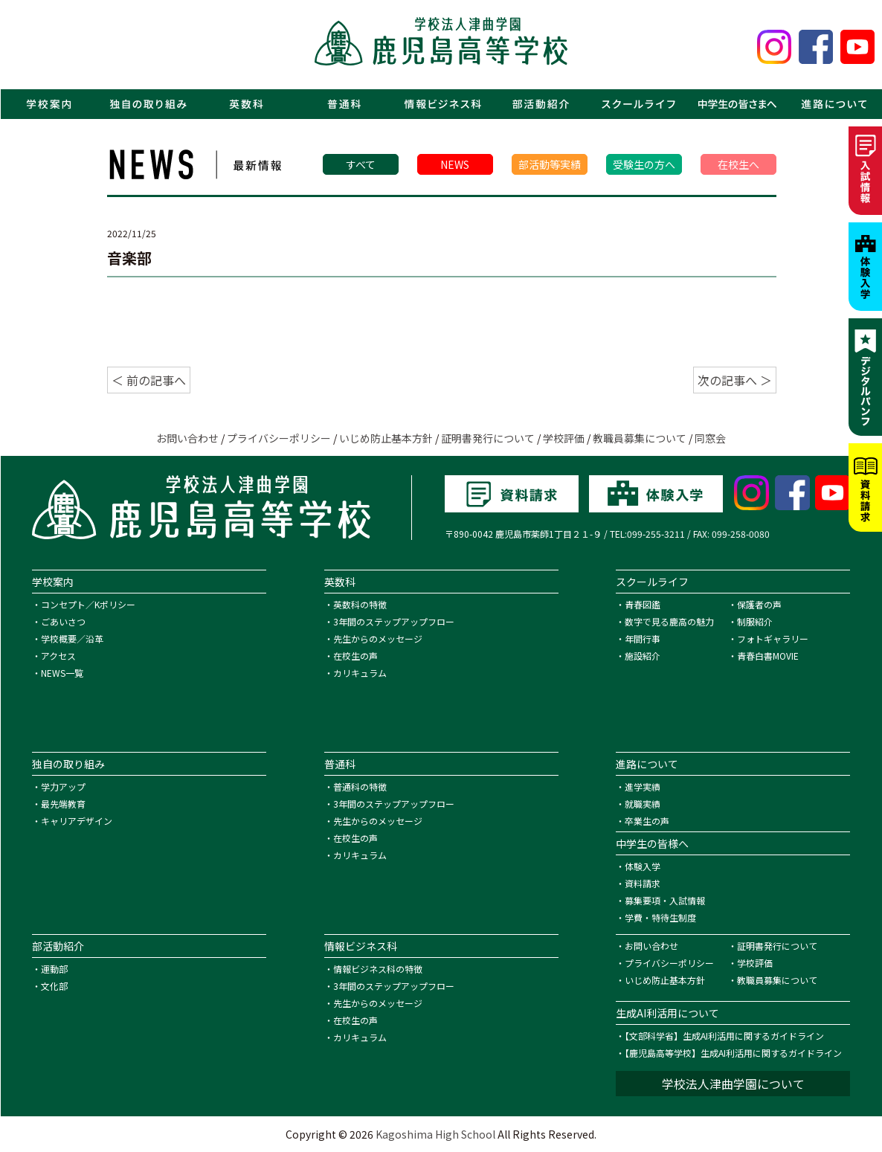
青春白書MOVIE (768, 655)
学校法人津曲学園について (733, 1084)
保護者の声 (759, 604)
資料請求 (642, 883)
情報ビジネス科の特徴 (377, 968)
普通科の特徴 (360, 786)
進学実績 (642, 786)
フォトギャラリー (772, 638)
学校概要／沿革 (72, 638)
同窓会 (710, 438)
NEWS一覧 (62, 672)
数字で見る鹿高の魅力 (669, 621)
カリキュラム (360, 672)
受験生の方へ (644, 164)
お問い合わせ (187, 438)
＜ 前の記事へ (149, 380)
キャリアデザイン (76, 820)
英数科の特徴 (360, 604)
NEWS (454, 164)
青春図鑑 (642, 604)
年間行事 (642, 638)
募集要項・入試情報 (665, 900)
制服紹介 (755, 621)
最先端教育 (63, 803)
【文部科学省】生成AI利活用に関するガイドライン (724, 1035)
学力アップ (63, 786)
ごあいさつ (63, 621)
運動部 (54, 968)
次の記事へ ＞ (735, 380)
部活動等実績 (549, 164)
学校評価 (564, 438)
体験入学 (642, 866)
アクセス (58, 655)
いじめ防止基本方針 (386, 438)
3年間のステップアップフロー (393, 621)
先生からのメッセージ (377, 638)
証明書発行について (488, 438)
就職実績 (642, 803)
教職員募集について (639, 438)
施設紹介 (642, 655)
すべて (361, 164)
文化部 (54, 985)
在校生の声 (355, 655)
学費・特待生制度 (660, 917)
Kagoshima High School (435, 1134)
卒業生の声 (647, 820)
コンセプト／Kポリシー (88, 604)
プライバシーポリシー (279, 438)
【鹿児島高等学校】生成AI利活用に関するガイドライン (733, 1052)
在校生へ (738, 164)
